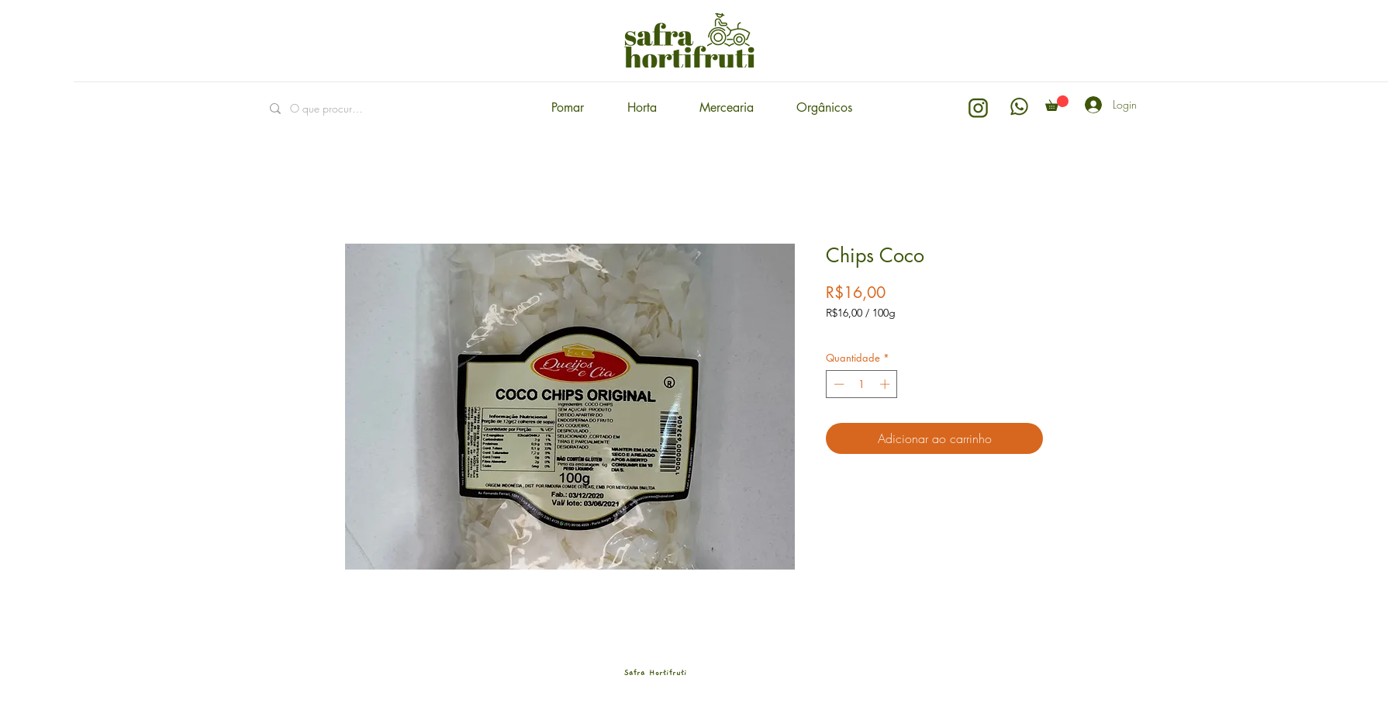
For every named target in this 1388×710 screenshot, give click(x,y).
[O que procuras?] (327, 108)
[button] (1057, 103)
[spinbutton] (862, 384)
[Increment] (886, 384)
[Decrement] (837, 384)
